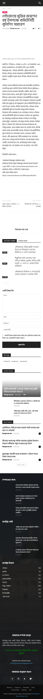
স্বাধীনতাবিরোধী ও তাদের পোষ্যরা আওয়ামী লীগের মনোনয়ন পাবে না (20, 390)
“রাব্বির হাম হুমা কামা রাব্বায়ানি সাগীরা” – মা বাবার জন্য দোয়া (28, 528)
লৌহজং (9, 9)
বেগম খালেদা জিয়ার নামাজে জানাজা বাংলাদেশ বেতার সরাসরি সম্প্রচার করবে (27, 486)
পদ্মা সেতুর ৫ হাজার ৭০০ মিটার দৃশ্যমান (11, 205)
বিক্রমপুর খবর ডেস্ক (14, 28)
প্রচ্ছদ (3, 9)
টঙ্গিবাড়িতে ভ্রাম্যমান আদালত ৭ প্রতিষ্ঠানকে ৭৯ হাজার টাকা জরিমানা (27, 402)
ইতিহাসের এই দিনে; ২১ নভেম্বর (33, 205)
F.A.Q (32, 688)
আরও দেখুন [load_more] (21, 465)
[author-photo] (21, 226)
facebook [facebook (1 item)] (7, 361)
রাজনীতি (5, 277)
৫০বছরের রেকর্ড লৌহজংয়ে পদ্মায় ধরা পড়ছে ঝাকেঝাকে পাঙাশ (27, 550)
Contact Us (17, 688)
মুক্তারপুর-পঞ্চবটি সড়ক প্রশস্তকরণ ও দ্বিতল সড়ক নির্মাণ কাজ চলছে (20, 455)
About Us (9, 688)
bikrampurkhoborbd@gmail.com (21, 663)
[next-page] (7, 282)
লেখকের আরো (22, 241)
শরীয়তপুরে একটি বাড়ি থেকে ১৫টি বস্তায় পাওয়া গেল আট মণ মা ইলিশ (26, 412)
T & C (30, 690)
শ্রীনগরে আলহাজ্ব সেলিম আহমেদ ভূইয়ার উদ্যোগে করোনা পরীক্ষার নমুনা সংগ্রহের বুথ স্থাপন (20, 442)
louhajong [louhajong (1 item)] (15, 361)
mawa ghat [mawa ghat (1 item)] (23, 361)
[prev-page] (3, 282)
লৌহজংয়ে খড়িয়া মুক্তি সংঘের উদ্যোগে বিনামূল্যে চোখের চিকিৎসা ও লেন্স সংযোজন (26, 249)
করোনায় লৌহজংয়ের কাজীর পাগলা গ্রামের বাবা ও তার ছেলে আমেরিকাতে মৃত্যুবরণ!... (27, 540)
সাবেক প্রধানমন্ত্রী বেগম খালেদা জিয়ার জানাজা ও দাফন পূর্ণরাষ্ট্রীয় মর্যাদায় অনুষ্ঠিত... (27, 510)
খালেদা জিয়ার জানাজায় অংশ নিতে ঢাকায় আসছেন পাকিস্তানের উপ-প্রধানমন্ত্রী (26, 498)
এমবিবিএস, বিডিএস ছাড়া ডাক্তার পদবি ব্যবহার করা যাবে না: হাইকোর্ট (20, 429)
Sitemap (24, 690)
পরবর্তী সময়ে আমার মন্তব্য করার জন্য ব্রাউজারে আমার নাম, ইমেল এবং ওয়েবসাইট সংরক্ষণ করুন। (21, 336)
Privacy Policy (15, 690)
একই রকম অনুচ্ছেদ (9, 241)
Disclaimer (26, 688)
